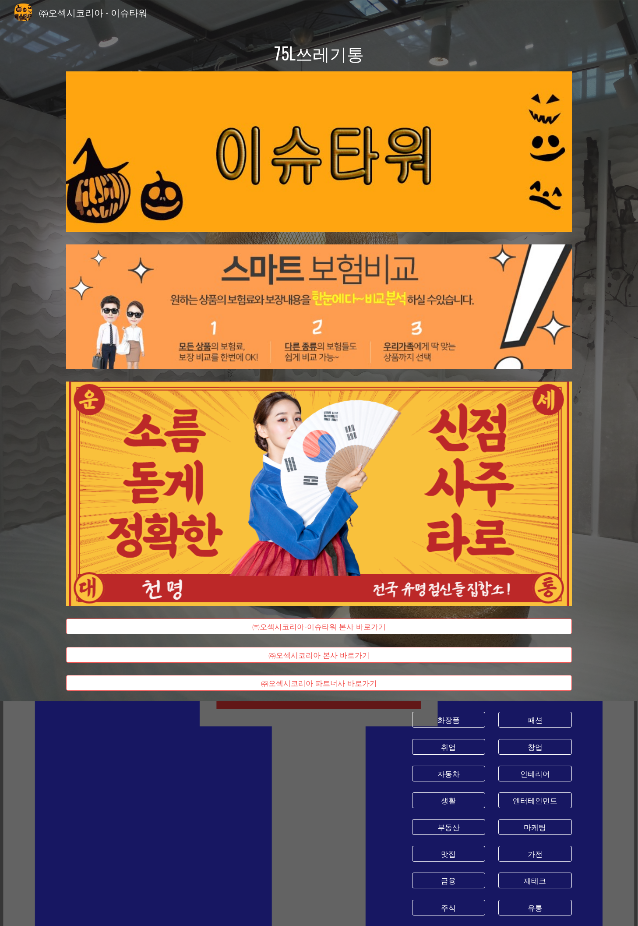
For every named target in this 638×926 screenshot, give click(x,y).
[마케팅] (535, 827)
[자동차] (448, 773)
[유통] (535, 907)
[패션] (535, 719)
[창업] (535, 746)
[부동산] (448, 827)
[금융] (448, 880)
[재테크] (535, 880)
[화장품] (448, 719)
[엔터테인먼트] (535, 800)
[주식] (448, 907)
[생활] (448, 800)
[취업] (448, 746)
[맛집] (448, 853)
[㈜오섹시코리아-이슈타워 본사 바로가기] (319, 626)
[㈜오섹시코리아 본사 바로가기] (319, 654)
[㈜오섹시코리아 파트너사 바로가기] (319, 683)
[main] (318, 53)
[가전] (535, 853)
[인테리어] (535, 773)
